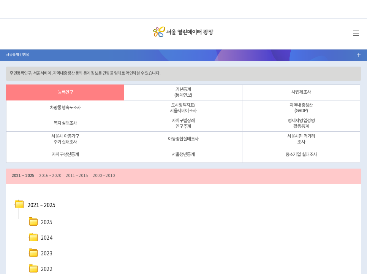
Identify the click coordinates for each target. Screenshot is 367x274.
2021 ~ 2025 (22, 175)
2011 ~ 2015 (77, 175)
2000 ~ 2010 (104, 175)
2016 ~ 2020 (50, 175)
